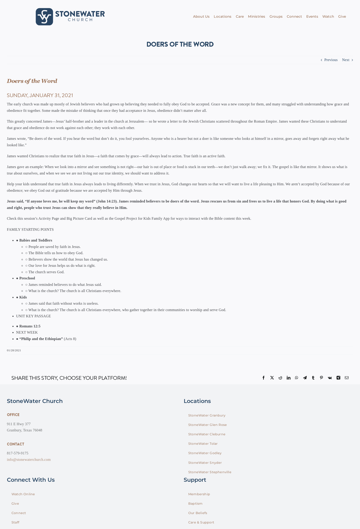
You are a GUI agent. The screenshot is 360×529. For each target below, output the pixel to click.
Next (345, 60)
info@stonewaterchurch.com (29, 459)
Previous (331, 60)
